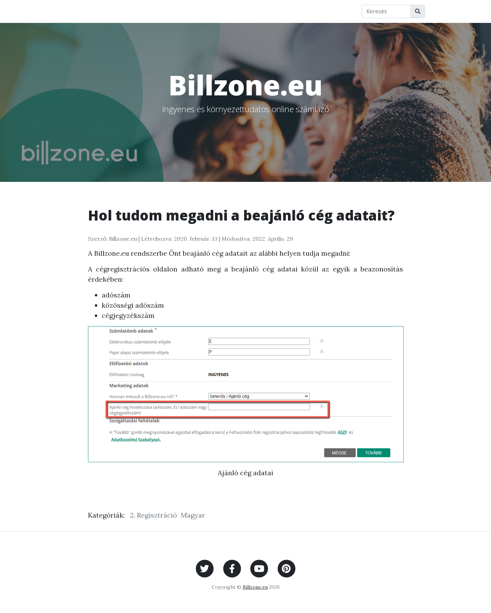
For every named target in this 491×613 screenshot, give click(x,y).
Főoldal (71, 11)
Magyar (193, 515)
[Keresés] (386, 11)
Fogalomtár (219, 11)
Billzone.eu (148, 11)
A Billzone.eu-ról (274, 11)
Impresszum (328, 11)
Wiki (182, 11)
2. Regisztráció (153, 515)
